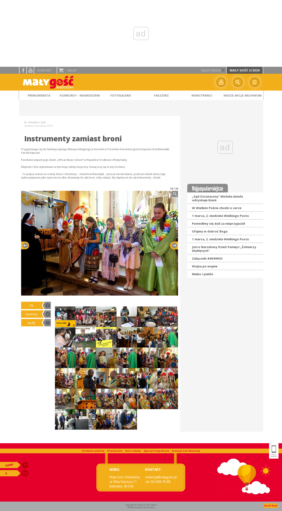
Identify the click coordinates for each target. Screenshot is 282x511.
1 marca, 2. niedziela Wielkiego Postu (220, 216)
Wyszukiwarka (238, 82)
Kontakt (44, 70)
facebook (22, 70)
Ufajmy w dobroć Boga (209, 231)
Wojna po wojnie (204, 266)
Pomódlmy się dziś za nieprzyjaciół (218, 223)
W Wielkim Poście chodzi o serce (216, 208)
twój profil (221, 82)
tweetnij (31, 314)
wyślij (31, 323)
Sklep (71, 70)
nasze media (211, 70)
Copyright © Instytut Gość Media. (141, 504)
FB (31, 305)
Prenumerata (114, 450)
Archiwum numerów (93, 450)
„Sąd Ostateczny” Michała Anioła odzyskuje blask (217, 198)
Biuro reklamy (133, 450)
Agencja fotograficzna (156, 450)
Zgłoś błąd (270, 505)
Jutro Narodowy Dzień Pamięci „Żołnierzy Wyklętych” (224, 248)
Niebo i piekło (202, 274)
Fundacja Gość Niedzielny (186, 450)
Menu (254, 82)
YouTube (30, 70)
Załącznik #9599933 (207, 258)
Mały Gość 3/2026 (245, 70)
